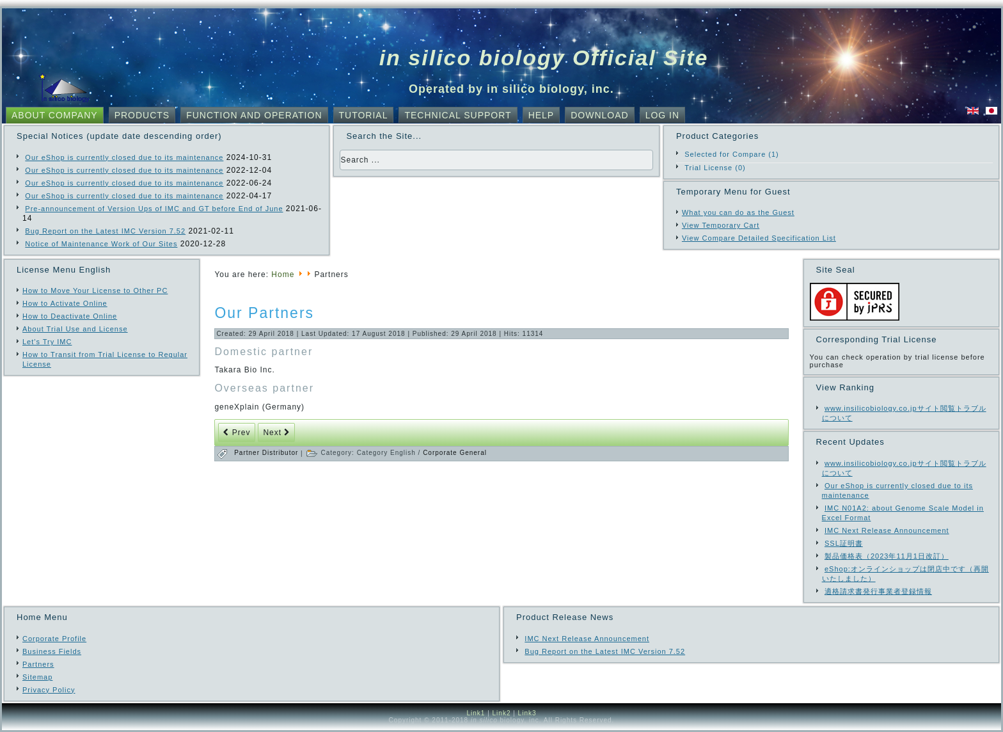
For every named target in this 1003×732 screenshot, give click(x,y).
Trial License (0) (714, 167)
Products (142, 115)
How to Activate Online (64, 303)
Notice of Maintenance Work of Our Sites (101, 244)
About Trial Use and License (75, 329)
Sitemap (37, 677)
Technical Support (457, 115)
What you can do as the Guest (738, 212)
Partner (248, 452)
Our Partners (264, 313)
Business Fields (51, 651)
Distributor (281, 452)
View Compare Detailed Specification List (759, 238)
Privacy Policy (48, 690)
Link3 (527, 713)
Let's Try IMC (47, 342)
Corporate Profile (54, 638)
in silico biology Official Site (544, 57)
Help (541, 115)
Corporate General (455, 452)
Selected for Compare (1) (731, 154)
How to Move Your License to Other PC (95, 290)
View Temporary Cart (720, 225)
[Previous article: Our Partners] (236, 432)
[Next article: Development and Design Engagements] (276, 432)
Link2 (502, 713)
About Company (55, 115)
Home (282, 274)
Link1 (475, 713)
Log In (662, 115)
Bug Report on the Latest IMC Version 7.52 (105, 231)
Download (599, 115)
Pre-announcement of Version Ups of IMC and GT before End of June (154, 208)
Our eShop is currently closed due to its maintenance (124, 157)
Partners (38, 664)
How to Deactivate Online (69, 316)
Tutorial (363, 115)
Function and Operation (254, 115)
